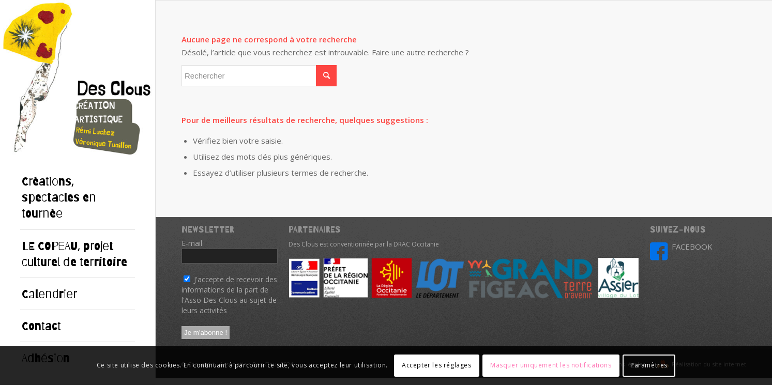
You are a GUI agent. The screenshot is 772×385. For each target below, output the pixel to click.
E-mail (194, 243)
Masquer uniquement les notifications (551, 365)
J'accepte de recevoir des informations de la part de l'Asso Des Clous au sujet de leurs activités (229, 294)
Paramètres (649, 365)
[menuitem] (77, 197)
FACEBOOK (692, 246)
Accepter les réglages (437, 365)
